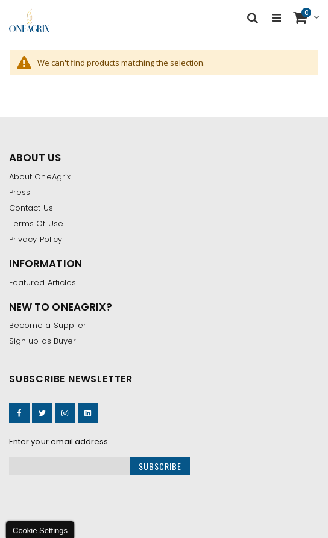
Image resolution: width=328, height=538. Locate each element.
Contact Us (31, 208)
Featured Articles (42, 282)
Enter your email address (59, 441)
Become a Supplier (47, 325)
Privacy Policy (35, 239)
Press (19, 192)
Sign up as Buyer (42, 341)
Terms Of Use (36, 223)
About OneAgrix (40, 176)
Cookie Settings (40, 530)
